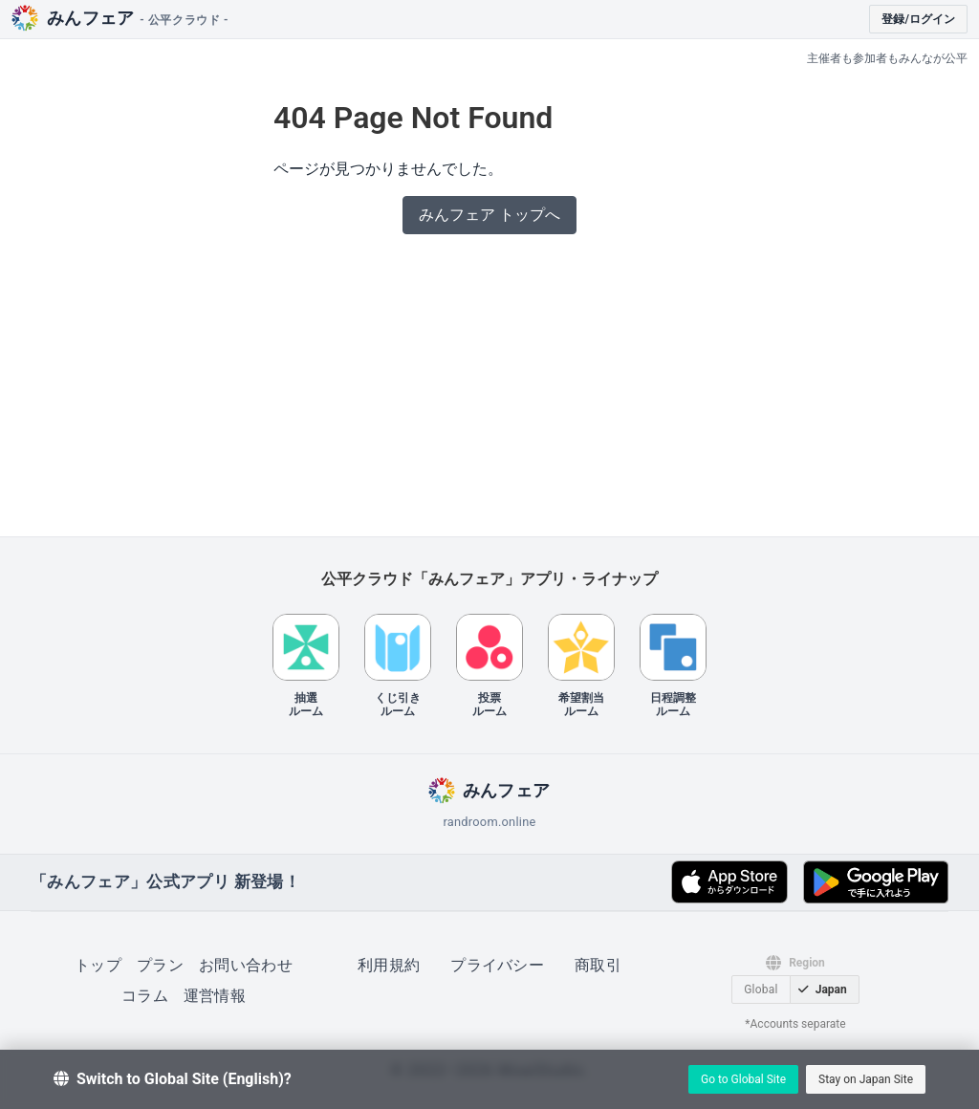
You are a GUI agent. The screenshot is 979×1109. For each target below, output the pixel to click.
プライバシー (497, 965)
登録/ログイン (918, 19)
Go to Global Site (743, 1079)
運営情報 (215, 996)
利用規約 (389, 965)
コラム (144, 996)
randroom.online (489, 822)
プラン (160, 965)
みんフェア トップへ (489, 215)
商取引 (598, 965)
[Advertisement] (489, 391)
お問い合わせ (246, 965)
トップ (98, 965)
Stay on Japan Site (865, 1079)
